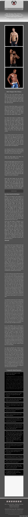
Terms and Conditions (10, 504)
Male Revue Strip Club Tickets (14, 505)
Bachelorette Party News (19, 504)
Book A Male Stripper (24, 516)
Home (5, 17)
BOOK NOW (14, 191)
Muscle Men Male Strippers (10, 509)
